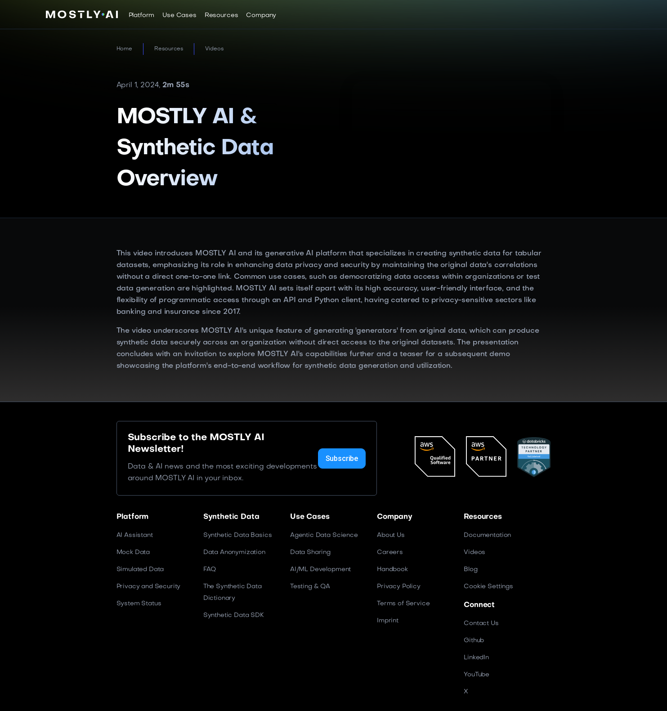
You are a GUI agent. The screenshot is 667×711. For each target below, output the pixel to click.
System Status (138, 604)
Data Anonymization (234, 552)
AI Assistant (134, 535)
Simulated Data (140, 569)
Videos (214, 49)
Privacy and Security (148, 587)
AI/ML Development (320, 569)
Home (124, 49)
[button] (142, 15)
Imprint (387, 621)
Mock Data (133, 552)
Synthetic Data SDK (233, 615)
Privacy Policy (399, 587)
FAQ (209, 569)
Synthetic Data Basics (237, 535)
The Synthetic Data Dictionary (232, 592)
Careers (390, 552)
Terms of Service (403, 604)
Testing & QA (310, 587)
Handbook (392, 569)
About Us (391, 535)
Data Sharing (310, 552)
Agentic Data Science (324, 535)
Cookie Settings (488, 587)
